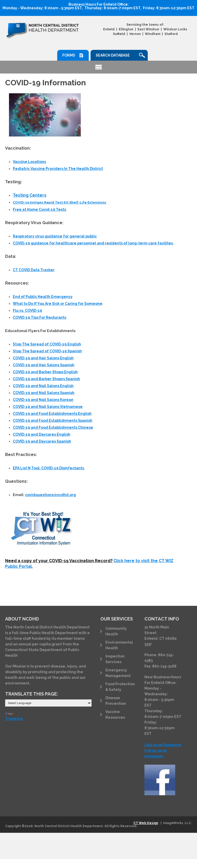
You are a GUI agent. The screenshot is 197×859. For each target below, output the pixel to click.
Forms (68, 55)
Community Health (116, 631)
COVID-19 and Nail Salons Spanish (43, 393)
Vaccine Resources (115, 714)
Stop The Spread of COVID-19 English (47, 344)
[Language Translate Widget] (48, 703)
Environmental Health (119, 645)
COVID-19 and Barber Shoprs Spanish (46, 379)
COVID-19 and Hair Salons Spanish (43, 365)
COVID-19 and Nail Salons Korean (43, 400)
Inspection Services (115, 659)
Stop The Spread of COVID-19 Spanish (47, 351)
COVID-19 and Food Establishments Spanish (52, 420)
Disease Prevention (115, 701)
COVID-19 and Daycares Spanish (42, 441)
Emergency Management (118, 673)
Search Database (113, 55)
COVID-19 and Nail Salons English (43, 386)
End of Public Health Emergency (43, 297)
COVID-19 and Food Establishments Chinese (53, 427)
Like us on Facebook (162, 745)
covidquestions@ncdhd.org (50, 495)
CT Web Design (145, 823)
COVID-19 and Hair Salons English (43, 358)
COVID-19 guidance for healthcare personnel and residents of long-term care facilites (93, 243)
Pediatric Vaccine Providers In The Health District (58, 169)
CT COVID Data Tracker (34, 270)
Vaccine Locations (29, 162)
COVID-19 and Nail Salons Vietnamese (48, 407)
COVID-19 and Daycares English (41, 434)
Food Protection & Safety (120, 687)
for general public (55, 236)
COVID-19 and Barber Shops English (45, 372)
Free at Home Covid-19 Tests (40, 209)
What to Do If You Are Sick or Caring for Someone (57, 303)
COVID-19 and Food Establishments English (52, 414)
